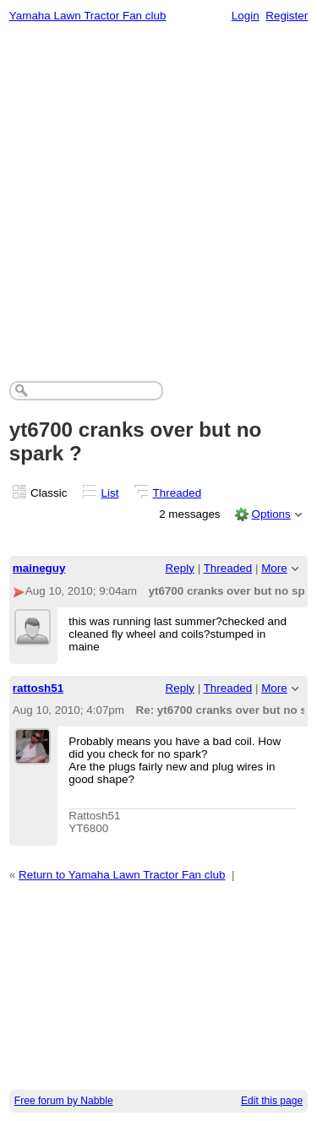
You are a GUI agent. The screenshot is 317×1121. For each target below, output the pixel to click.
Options (270, 514)
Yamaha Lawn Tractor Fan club (88, 15)
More (274, 568)
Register (286, 15)
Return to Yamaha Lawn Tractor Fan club (122, 874)
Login (246, 15)
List (110, 493)
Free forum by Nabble (63, 1101)
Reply (180, 568)
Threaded (177, 493)
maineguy (39, 568)
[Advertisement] (158, 197)
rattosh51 (38, 688)
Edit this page (272, 1101)
